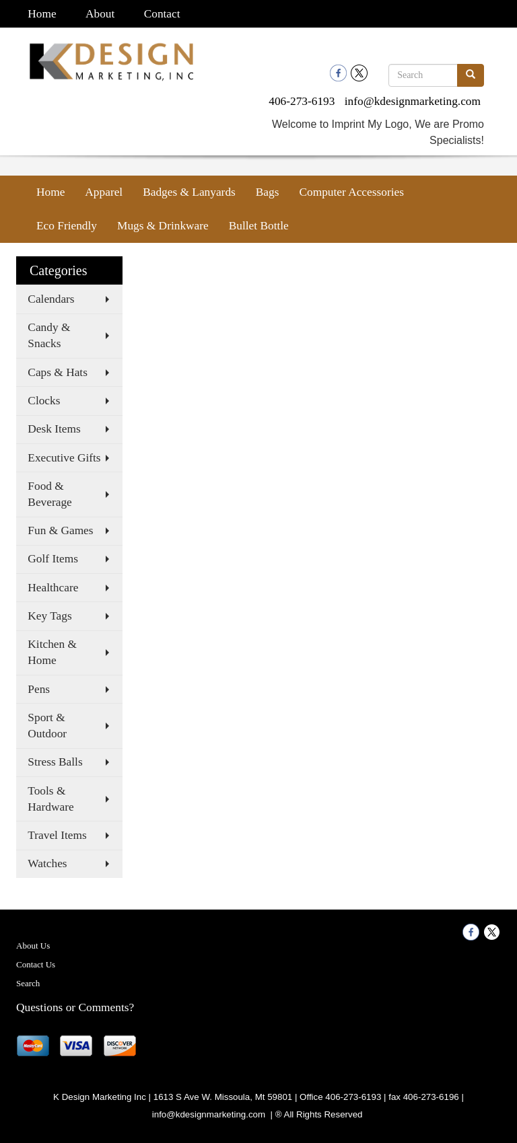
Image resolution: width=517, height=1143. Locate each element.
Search (28, 983)
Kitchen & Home (52, 652)
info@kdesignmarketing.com (413, 101)
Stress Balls (55, 761)
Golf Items (53, 558)
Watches (47, 863)
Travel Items (57, 835)
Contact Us (35, 964)
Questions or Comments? (75, 1007)
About (99, 13)
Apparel (104, 192)
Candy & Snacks (49, 335)
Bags (267, 192)
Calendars (51, 299)
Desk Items (54, 428)
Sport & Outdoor (47, 725)
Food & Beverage (49, 494)
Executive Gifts (64, 457)
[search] (470, 75)
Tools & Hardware (50, 798)
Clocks (44, 400)
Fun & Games (60, 530)
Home (42, 13)
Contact (162, 13)
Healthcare (53, 587)
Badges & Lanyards (189, 192)
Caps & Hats (58, 372)
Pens (39, 689)
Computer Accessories (351, 192)
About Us (33, 946)
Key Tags (49, 616)
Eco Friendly (66, 225)
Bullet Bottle (259, 225)
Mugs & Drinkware (163, 225)
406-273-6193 (302, 101)
